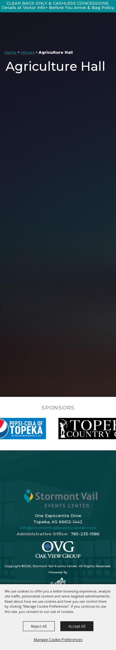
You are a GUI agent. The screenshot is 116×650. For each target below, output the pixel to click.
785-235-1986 (85, 533)
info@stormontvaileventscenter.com (58, 527)
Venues (27, 52)
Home (10, 52)
